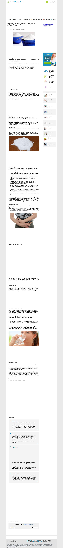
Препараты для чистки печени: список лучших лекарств (50, 139)
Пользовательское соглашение (46, 541)
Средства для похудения (37, 19)
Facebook (51, 2)
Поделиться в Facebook (14, 527)
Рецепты (20, 19)
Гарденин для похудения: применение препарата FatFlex (51, 100)
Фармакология (23, 29)
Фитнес (14, 19)
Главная (10, 29)
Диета (10, 19)
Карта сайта (36, 541)
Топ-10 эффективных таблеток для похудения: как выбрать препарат (51, 106)
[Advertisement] (31, 11)
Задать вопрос (47, 62)
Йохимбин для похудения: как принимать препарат (50, 128)
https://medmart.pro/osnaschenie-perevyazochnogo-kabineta (48, 25)
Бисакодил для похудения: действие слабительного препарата (50, 123)
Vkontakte (53, 2)
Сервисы (54, 19)
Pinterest (55, 2)
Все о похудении (47, 19)
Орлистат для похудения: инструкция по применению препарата (50, 112)
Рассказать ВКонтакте (10, 527)
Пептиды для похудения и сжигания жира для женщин (51, 144)
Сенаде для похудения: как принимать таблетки (50, 117)
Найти (47, 2)
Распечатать (34, 527)
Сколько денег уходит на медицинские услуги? (50, 95)
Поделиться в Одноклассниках (12, 527)
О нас (40, 541)
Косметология (27, 19)
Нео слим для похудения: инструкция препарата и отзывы (50, 134)
